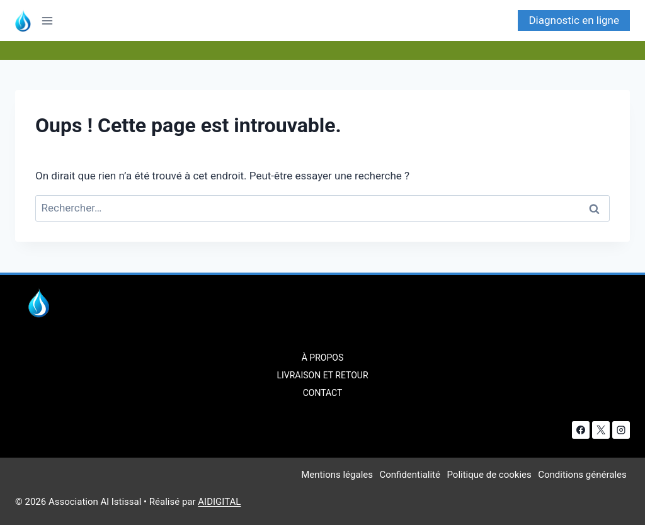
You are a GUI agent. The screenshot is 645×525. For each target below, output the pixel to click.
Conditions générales (582, 474)
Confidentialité (409, 474)
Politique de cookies (489, 474)
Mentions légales (337, 474)
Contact (323, 393)
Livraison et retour (322, 375)
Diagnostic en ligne (573, 20)
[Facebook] (581, 430)
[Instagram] (621, 430)
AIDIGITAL (219, 501)
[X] (601, 430)
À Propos (322, 358)
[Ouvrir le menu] (51, 20)
